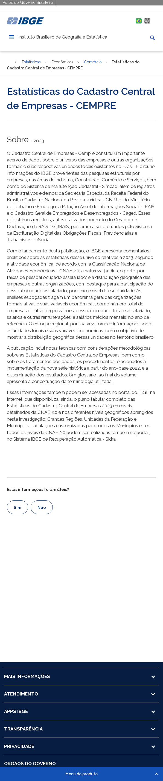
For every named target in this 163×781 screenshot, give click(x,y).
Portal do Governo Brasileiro (28, 2)
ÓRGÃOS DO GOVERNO (30, 763)
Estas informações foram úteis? (38, 489)
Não (41, 507)
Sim (17, 507)
